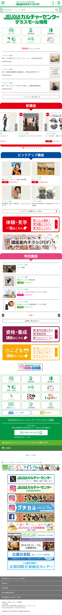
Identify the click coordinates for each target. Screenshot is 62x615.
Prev (16, 127)
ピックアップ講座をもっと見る (38, 211)
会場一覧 (11, 462)
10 (41, 147)
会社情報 (5, 588)
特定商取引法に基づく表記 (11, 597)
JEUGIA (4, 583)
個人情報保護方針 (8, 592)
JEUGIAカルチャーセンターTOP (13, 579)
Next (45, 127)
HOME (6, 448)
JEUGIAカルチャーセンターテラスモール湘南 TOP (25, 443)
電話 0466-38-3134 (31, 432)
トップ (5, 462)
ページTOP (32, 455)
